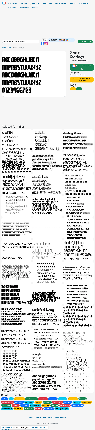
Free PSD (35, 7)
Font (9, 48)
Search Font (7, 42)
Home (4, 48)
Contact (63, 418)
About (56, 418)
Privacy (50, 418)
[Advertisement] (47, 24)
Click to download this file (81, 67)
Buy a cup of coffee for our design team (82, 79)
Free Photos (24, 3)
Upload (44, 40)
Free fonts (35, 3)
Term (44, 418)
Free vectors (12, 3)
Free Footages (47, 3)
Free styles (12, 7)
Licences (38, 418)
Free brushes (84, 3)
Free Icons (72, 3)
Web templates (60, 3)
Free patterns (24, 7)
